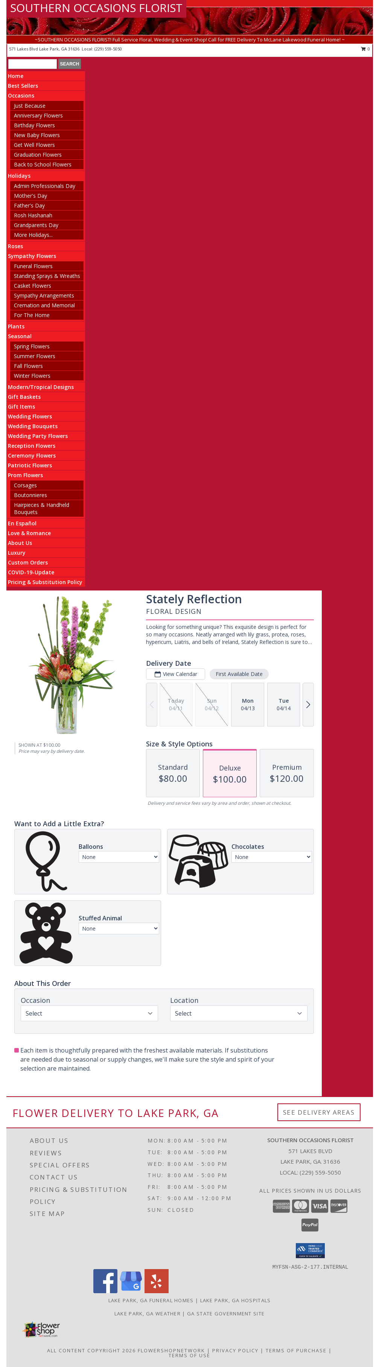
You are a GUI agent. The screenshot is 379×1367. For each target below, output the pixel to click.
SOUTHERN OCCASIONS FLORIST (96, 7)
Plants (16, 326)
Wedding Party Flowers (38, 435)
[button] (310, 1250)
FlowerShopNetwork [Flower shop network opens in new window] (171, 1350)
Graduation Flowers (38, 154)
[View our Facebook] (105, 1291)
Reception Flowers (31, 445)
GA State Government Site (226, 1313)
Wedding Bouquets (33, 426)
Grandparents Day (36, 225)
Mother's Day (30, 195)
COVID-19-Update (31, 572)
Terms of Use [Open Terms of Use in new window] (189, 1355)
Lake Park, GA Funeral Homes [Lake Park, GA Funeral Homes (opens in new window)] (151, 1300)
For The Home (32, 315)
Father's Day (29, 205)
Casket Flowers (32, 285)
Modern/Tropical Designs (41, 387)
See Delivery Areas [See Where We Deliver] (319, 1112)
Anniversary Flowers (38, 115)
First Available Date (239, 673)
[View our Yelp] (157, 1291)
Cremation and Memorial (44, 305)
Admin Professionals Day (44, 185)
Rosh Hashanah (33, 215)
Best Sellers (23, 85)
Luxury (17, 552)
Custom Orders (28, 562)
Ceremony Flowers (32, 455)
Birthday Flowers (34, 125)
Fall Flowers (28, 365)
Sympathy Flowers (32, 255)
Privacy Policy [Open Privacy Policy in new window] (235, 1350)
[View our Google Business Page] (131, 1291)
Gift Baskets (24, 396)
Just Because (30, 105)
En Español (22, 523)
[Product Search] (32, 64)
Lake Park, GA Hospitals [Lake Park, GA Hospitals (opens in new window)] (235, 1300)
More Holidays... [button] (33, 234)
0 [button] (365, 49)
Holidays (19, 175)
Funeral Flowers (33, 266)
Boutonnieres (30, 495)
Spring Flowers (32, 346)
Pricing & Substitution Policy (45, 582)
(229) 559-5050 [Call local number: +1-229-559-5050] (108, 49)
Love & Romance (29, 533)
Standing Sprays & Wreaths (47, 275)
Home (15, 75)
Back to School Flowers (43, 164)
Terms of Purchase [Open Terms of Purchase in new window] (296, 1350)
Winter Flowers (32, 375)
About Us (20, 542)
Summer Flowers (34, 356)
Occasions (21, 95)
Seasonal (20, 336)
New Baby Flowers (37, 135)
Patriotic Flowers (30, 465)
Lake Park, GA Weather (147, 1313)
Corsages (25, 485)
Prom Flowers (25, 475)
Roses (15, 246)
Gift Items (21, 406)
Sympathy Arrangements (44, 295)
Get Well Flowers (34, 144)
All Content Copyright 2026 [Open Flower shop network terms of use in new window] (91, 1350)
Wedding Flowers (30, 416)
